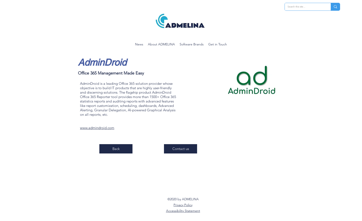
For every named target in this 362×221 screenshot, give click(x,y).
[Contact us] (180, 148)
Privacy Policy (183, 205)
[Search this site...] (304, 6)
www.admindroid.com (97, 128)
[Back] (115, 148)
